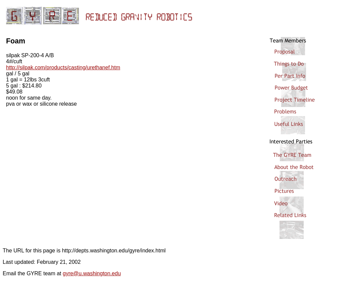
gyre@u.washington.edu (92, 273)
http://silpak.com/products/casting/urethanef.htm (63, 67)
